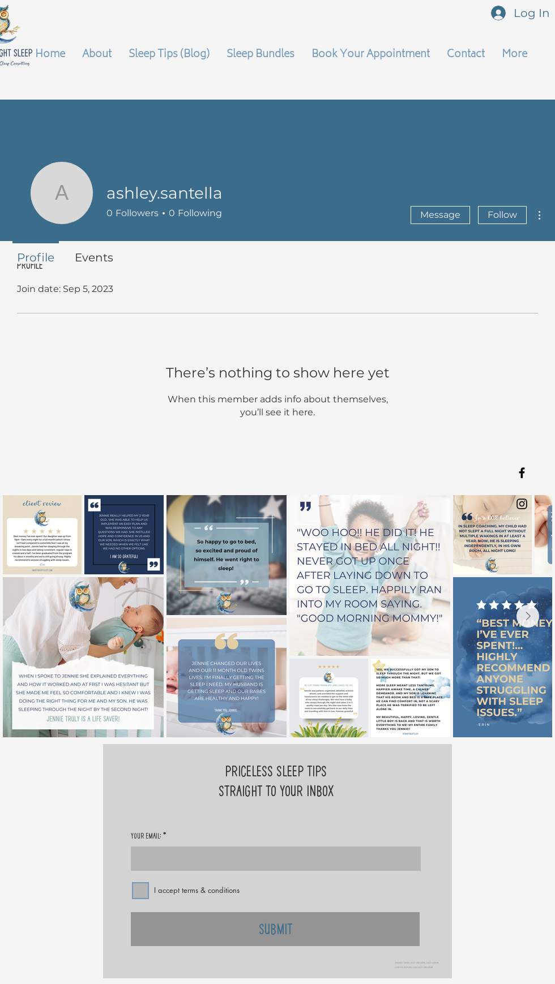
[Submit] (275, 929)
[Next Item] (527, 616)
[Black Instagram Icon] (522, 504)
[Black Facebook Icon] (522, 473)
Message (440, 214)
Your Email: (146, 836)
